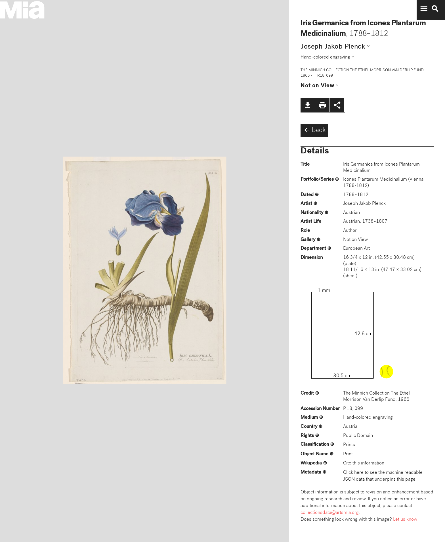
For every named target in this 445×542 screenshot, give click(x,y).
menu (423, 9)
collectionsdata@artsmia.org (330, 512)
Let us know (405, 519)
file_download (307, 105)
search (435, 9)
